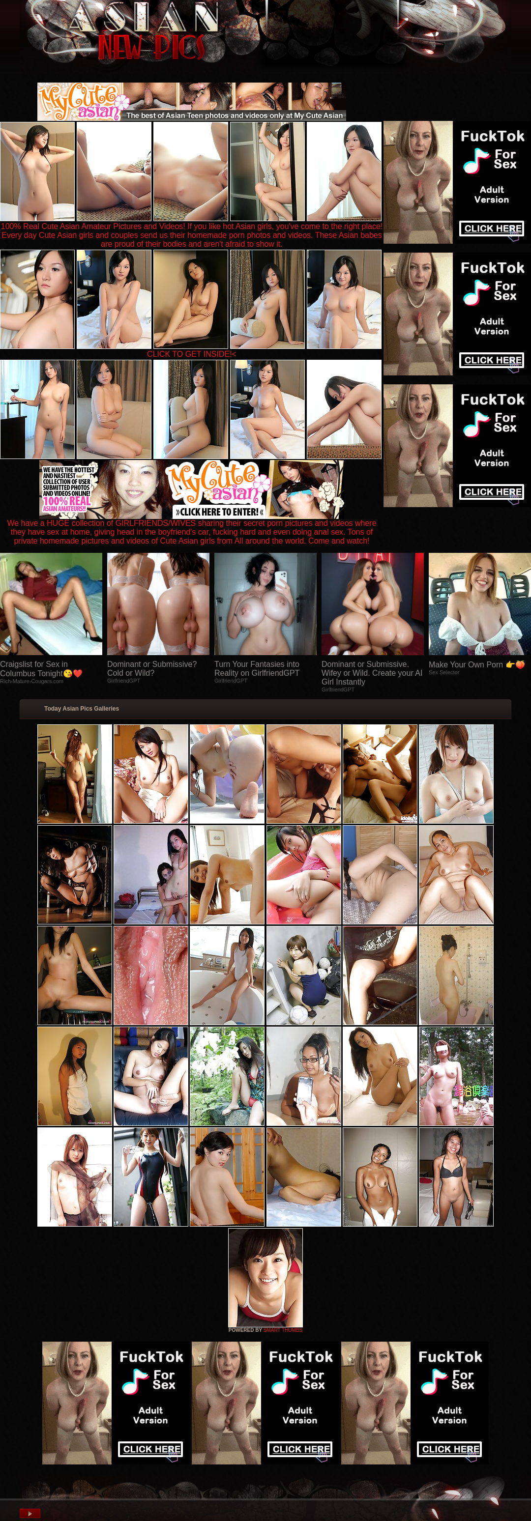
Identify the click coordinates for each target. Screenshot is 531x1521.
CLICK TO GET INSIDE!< (191, 354)
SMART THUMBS (283, 1330)
